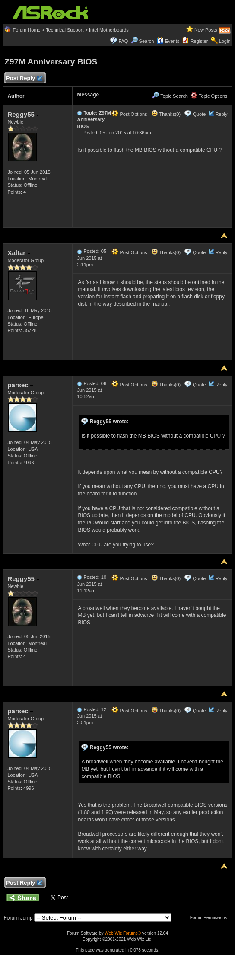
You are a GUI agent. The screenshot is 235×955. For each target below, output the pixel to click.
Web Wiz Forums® (123, 933)
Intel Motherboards (109, 29)
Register (199, 41)
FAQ (123, 41)
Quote (199, 114)
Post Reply (23, 78)
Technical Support (64, 29)
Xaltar (18, 252)
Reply (221, 114)
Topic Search (169, 96)
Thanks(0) (166, 114)
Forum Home (27, 29)
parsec (20, 385)
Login (225, 41)
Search (146, 41)
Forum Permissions (211, 917)
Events (168, 41)
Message (88, 95)
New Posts (205, 29)
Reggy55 (23, 114)
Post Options (129, 114)
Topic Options (209, 96)
